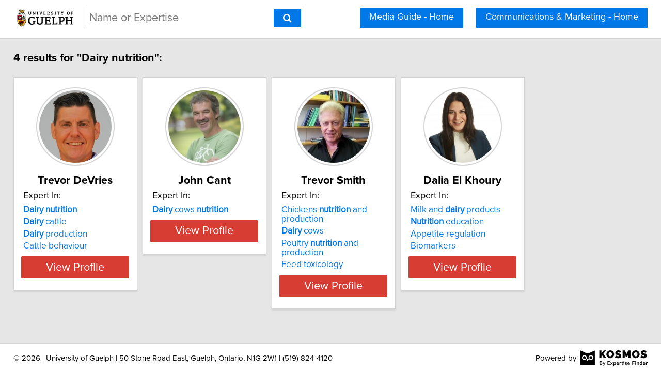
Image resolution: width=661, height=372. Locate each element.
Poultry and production (400, 234)
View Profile (96, 267)
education (532, 221)
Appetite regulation (532, 234)
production (62, 234)
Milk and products (540, 209)
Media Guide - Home (411, 17)
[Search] (287, 18)
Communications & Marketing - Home (561, 17)
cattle (52, 221)
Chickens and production (405, 209)
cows (223, 209)
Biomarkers (517, 246)
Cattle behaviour (62, 246)
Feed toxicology (371, 246)
